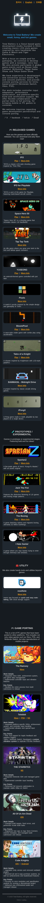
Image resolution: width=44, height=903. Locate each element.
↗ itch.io (26, 118)
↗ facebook (14, 118)
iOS (22, 817)
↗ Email (35, 118)
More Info (25, 161)
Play (16, 161)
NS (28, 718)
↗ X (6, 118)
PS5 (23, 718)
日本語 (39, 2)
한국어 (18, 2)
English (28, 2)
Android (25, 864)
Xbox (22, 670)
